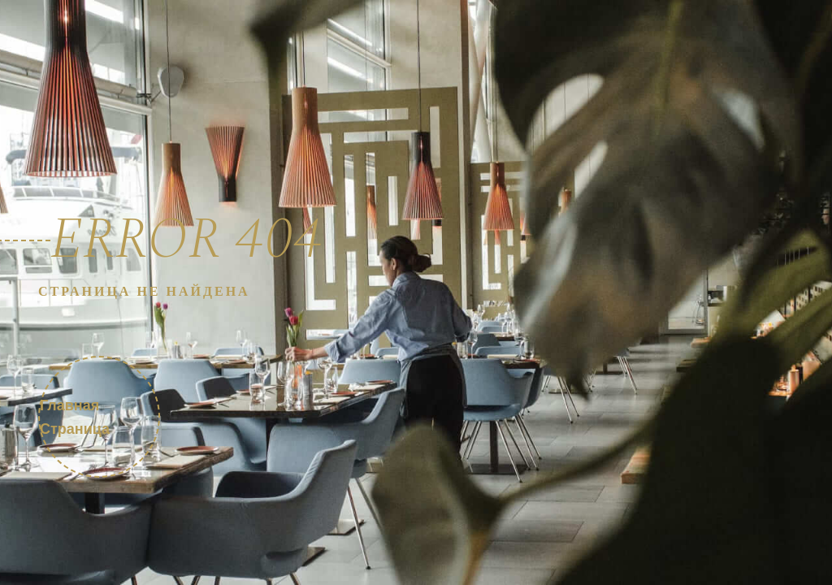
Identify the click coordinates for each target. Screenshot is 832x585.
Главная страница (75, 417)
